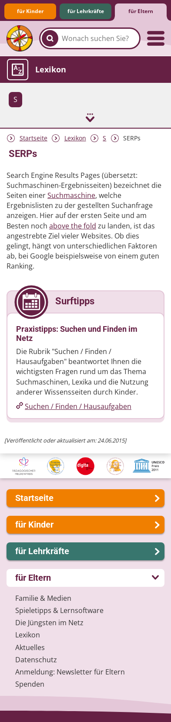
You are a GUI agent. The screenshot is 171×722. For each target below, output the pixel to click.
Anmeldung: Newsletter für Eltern (70, 672)
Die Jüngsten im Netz (49, 622)
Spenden (29, 684)
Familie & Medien (43, 598)
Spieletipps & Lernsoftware (59, 610)
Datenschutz (36, 659)
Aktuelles (30, 647)
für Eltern (140, 11)
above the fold (72, 226)
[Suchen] (50, 38)
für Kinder (30, 11)
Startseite (33, 138)
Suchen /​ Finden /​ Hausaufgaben (78, 406)
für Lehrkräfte (85, 11)
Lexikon (75, 138)
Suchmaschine (71, 195)
